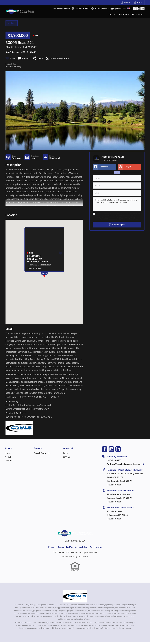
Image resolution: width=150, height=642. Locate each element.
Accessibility (81, 547)
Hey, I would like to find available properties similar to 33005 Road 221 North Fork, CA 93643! (117, 204)
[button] (117, 224)
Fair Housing (96, 547)
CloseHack (83, 556)
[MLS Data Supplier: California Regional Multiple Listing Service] (75, 596)
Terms (131, 219)
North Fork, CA (16, 47)
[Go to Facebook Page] (135, 8)
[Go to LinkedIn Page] (142, 8)
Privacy (136, 219)
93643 (32, 47)
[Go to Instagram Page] (139, 8)
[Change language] (128, 8)
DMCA (69, 547)
